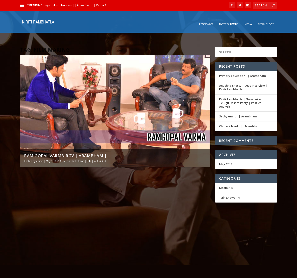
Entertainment (229, 18)
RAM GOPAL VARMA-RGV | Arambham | (65, 143)
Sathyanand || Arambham (238, 104)
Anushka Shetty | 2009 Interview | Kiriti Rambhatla (243, 75)
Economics (206, 18)
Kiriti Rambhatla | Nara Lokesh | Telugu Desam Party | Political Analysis (242, 90)
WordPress (85, 273)
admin (39, 148)
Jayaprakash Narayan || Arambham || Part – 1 (75, 5)
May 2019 (225, 151)
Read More (32, 247)
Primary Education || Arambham (242, 63)
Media (248, 18)
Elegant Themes (48, 273)
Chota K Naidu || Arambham (239, 114)
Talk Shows (78, 148)
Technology (266, 18)
